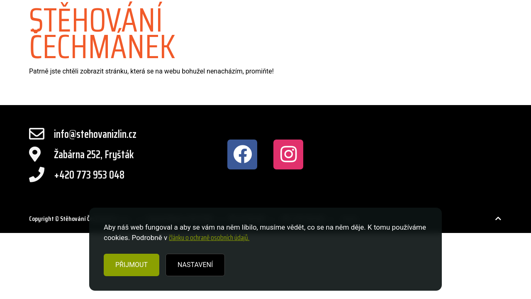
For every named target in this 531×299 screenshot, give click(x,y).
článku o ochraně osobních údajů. (209, 237)
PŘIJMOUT (131, 265)
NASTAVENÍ (195, 265)
